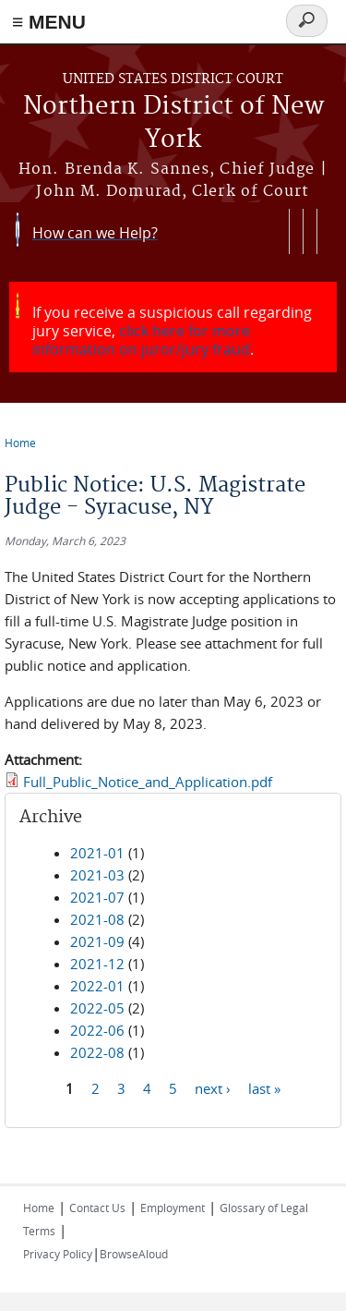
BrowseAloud (134, 1253)
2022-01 (97, 986)
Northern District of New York (173, 123)
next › (213, 1088)
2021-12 (97, 963)
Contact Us (97, 1207)
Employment (172, 1207)
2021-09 (97, 941)
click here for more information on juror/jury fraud (141, 340)
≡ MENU (49, 21)
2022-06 (97, 1030)
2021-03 (97, 875)
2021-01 (97, 853)
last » (264, 1088)
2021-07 (97, 897)
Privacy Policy (57, 1253)
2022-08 (97, 1052)
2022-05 (97, 1008)
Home (20, 442)
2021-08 (97, 919)
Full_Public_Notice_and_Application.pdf (147, 781)
